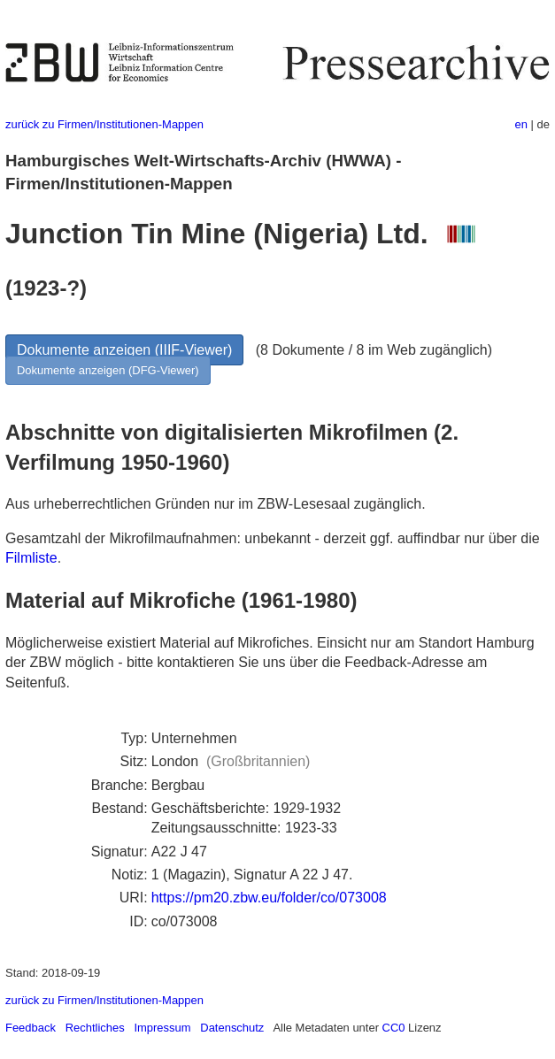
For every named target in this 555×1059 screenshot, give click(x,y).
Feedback (30, 1027)
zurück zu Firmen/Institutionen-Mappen (104, 124)
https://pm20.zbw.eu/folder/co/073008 (269, 897)
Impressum (162, 1027)
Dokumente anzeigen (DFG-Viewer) (108, 370)
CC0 (393, 1027)
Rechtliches (95, 1027)
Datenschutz (232, 1027)
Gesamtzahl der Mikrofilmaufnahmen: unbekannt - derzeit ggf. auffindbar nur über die (272, 538)
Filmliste (31, 557)
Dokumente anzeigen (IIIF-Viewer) (124, 349)
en (521, 124)
